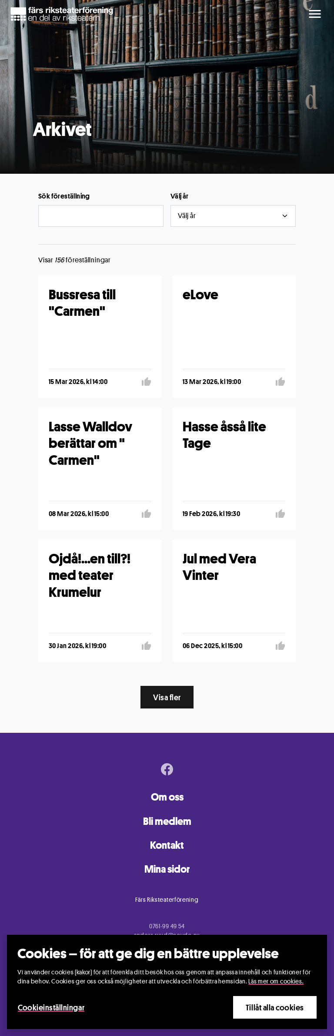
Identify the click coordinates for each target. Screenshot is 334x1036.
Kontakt (167, 845)
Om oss (167, 797)
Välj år (179, 196)
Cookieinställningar (51, 1007)
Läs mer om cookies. (276, 981)
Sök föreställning (64, 196)
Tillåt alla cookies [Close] (275, 1007)
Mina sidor (167, 869)
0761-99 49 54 (167, 926)
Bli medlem (167, 821)
